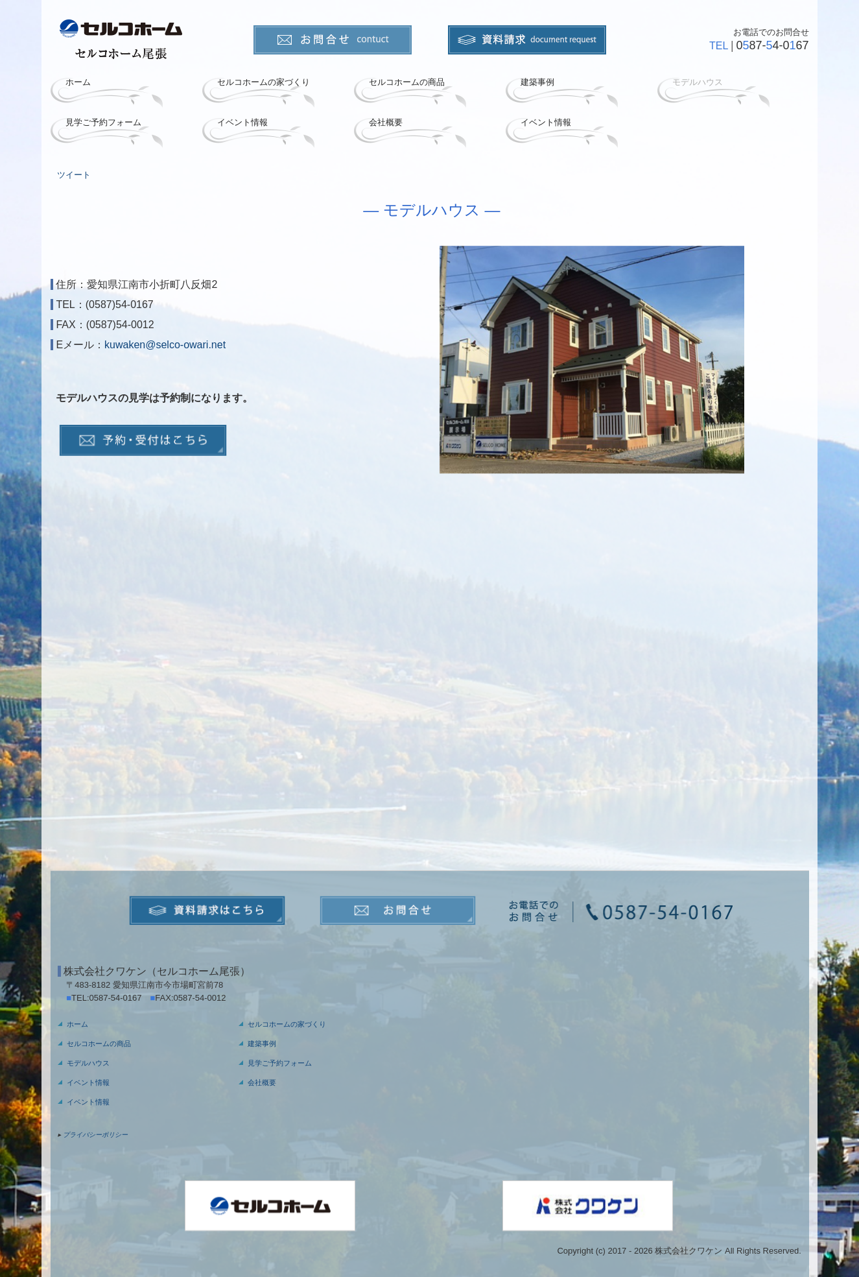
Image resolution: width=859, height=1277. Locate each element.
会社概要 (386, 122)
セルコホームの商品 (407, 82)
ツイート (74, 175)
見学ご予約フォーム (103, 122)
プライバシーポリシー (95, 1134)
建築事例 (537, 82)
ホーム (78, 82)
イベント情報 (242, 122)
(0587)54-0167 (120, 304)
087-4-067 (772, 45)
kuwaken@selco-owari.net (165, 344)
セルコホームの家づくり (263, 82)
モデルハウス (697, 82)
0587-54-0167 (119, 998)
